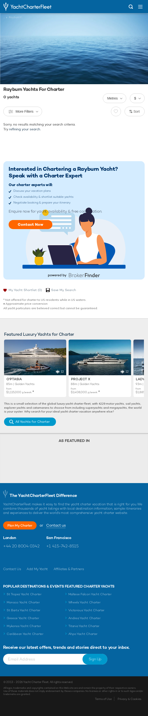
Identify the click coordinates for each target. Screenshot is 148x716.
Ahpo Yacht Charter (83, 634)
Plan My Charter (19, 525)
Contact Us (12, 569)
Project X (80, 379)
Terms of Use (103, 699)
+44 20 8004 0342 (21, 546)
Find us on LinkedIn (37, 557)
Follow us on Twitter (17, 557)
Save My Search (63, 290)
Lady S (142, 379)
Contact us (56, 525)
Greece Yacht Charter (23, 618)
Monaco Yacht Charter (23, 602)
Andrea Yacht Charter (84, 618)
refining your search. (25, 129)
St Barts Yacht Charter (23, 610)
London (9, 537)
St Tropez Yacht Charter (24, 594)
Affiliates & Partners (69, 569)
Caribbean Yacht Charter (25, 634)
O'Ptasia (14, 379)
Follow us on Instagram (27, 557)
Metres (112, 98)
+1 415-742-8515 (62, 546)
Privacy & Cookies (129, 699)
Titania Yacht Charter (83, 626)
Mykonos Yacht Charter (24, 626)
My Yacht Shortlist (25, 290)
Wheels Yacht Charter (84, 602)
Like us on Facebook (7, 557)
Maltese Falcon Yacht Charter (90, 594)
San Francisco (58, 537)
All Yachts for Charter (32, 421)
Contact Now (30, 224)
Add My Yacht (37, 569)
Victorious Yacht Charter (86, 610)
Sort (136, 111)
